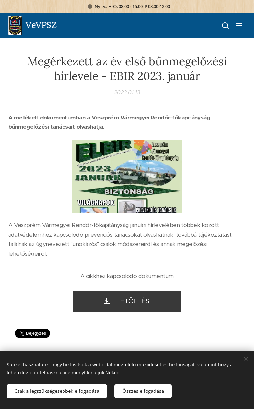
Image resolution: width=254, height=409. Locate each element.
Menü (239, 25)
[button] (225, 25)
